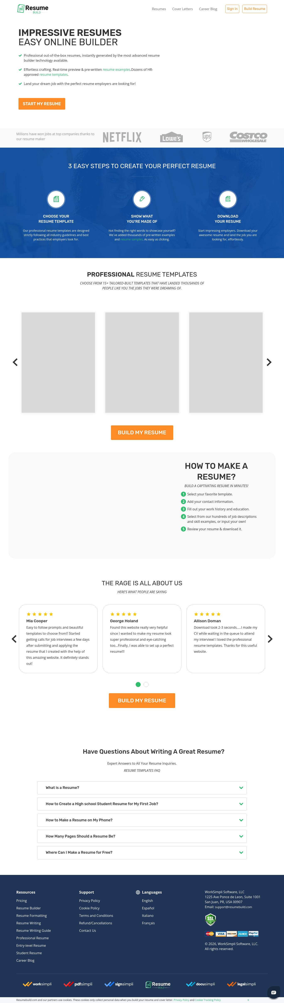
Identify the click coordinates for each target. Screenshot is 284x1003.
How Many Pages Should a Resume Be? (80, 836)
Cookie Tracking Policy (208, 1000)
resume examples (116, 69)
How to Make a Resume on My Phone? (79, 820)
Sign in (232, 9)
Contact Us (87, 930)
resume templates (53, 74)
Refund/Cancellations (95, 923)
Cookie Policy (89, 908)
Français (148, 923)
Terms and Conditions (96, 915)
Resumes (159, 9)
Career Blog (208, 9)
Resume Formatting (31, 915)
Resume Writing (28, 923)
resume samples (131, 239)
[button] (138, 684)
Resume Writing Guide (33, 930)
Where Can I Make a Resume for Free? (79, 852)
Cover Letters (182, 9)
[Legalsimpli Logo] (241, 985)
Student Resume (29, 953)
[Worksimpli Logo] (37, 985)
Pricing (21, 900)
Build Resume (254, 9)
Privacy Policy (89, 900)
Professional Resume (32, 938)
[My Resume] (216, 71)
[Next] (268, 362)
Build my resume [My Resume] (142, 432)
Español (148, 908)
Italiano (148, 915)
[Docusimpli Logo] (200, 985)
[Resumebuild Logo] (152, 985)
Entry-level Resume (31, 945)
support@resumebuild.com (233, 907)
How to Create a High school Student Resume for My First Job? (102, 804)
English (147, 900)
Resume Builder (28, 908)
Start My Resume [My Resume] (42, 103)
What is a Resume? (62, 787)
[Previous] (16, 362)
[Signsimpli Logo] (118, 985)
